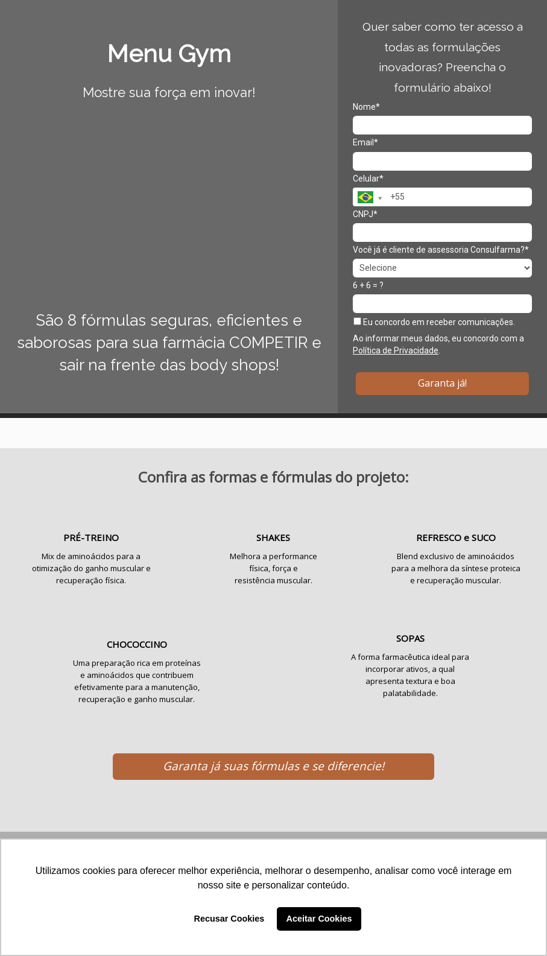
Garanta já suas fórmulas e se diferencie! (273, 766)
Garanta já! (442, 383)
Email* (365, 142)
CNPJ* (365, 214)
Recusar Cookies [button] (229, 918)
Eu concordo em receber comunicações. (434, 322)
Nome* (366, 107)
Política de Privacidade (395, 350)
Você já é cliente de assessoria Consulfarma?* (441, 250)
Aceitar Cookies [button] (319, 918)
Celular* (368, 178)
